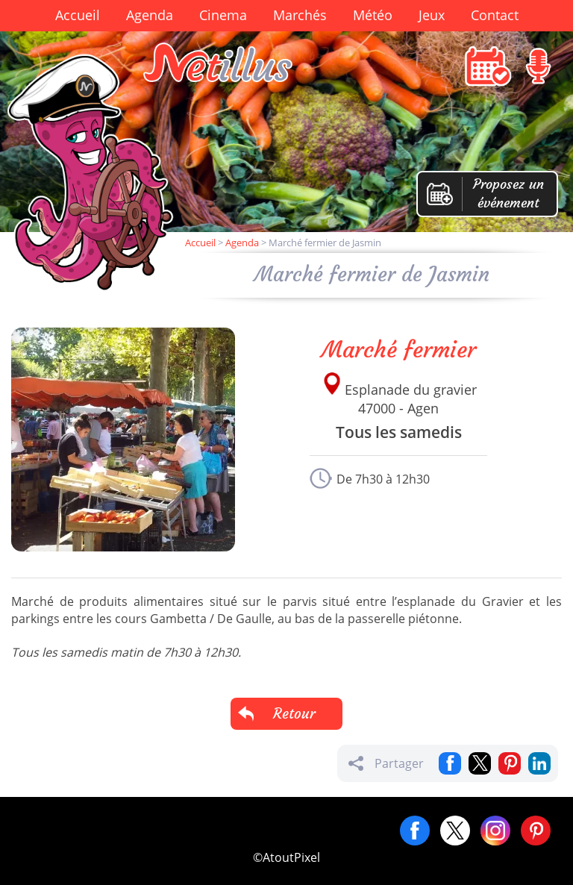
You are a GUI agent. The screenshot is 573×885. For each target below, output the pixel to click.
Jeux (432, 15)
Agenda (149, 15)
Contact (495, 15)
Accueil (77, 15)
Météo (372, 15)
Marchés (300, 15)
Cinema (223, 15)
